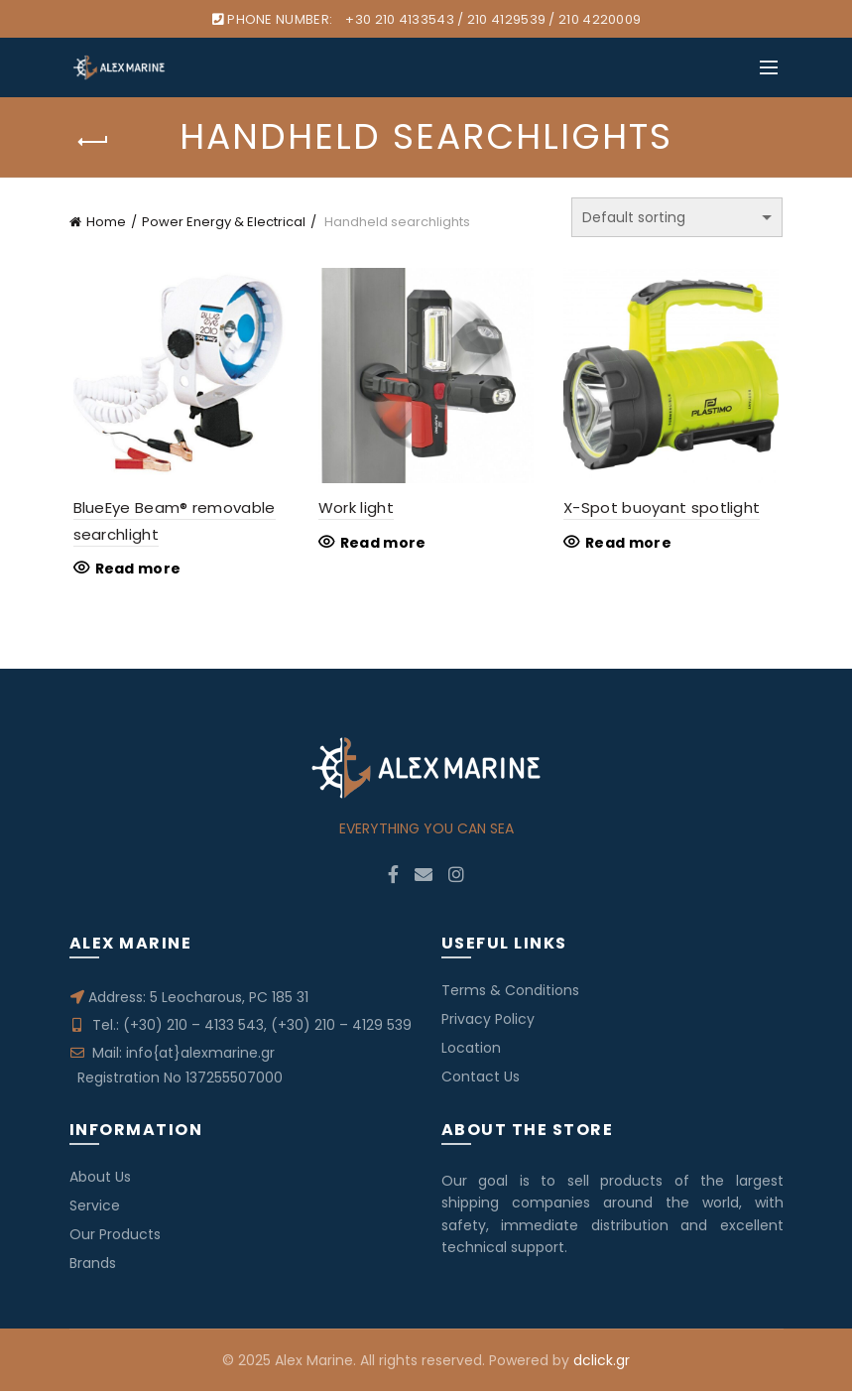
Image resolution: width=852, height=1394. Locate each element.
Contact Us (480, 1079)
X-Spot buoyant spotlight (663, 510)
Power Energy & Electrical (223, 221)
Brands (92, 1266)
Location (471, 1051)
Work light (355, 510)
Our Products (115, 1237)
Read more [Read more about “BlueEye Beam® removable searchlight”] (134, 571)
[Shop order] (677, 217)
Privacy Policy (488, 1022)
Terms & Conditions (510, 993)
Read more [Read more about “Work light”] (382, 545)
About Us (100, 1180)
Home (106, 221)
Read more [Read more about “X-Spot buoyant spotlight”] (630, 545)
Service (94, 1208)
